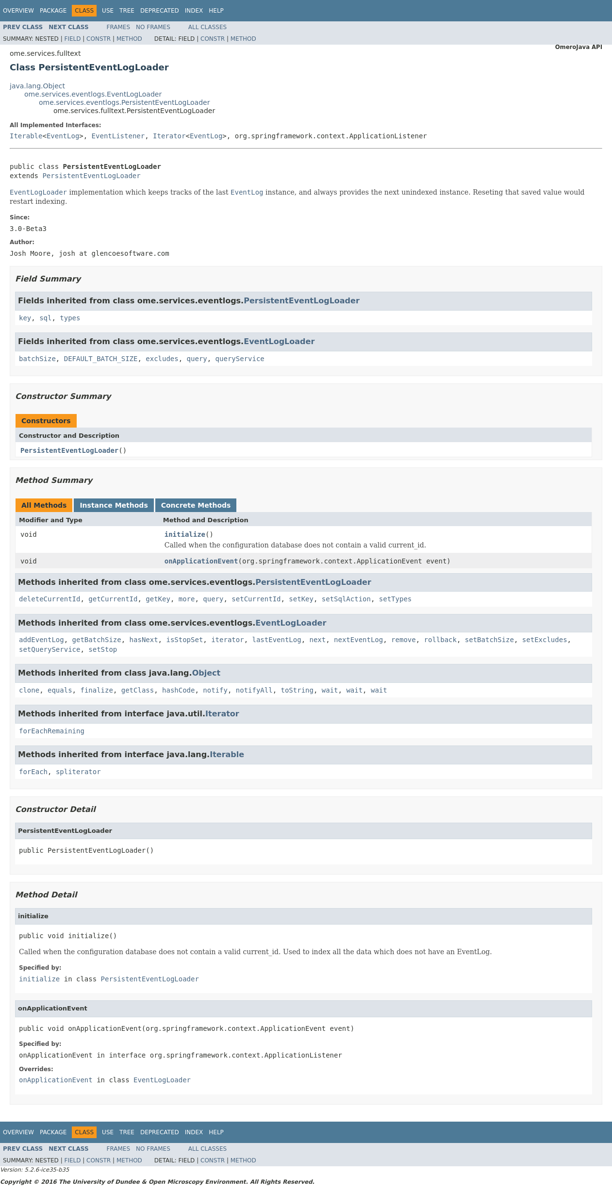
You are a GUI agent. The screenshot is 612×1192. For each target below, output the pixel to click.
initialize (185, 534)
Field (72, 38)
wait (330, 690)
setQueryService (49, 649)
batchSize (37, 359)
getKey (158, 599)
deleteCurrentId (49, 599)
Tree (126, 10)
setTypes (395, 599)
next (318, 640)
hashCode (178, 690)
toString (297, 690)
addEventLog (41, 640)
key (25, 318)
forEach (33, 772)
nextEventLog (358, 640)
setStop (102, 649)
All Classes (207, 27)
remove (403, 640)
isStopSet (184, 640)
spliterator (78, 772)
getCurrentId (112, 599)
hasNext (144, 640)
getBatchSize (96, 640)
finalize (96, 690)
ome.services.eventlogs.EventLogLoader (93, 94)
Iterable (26, 136)
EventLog (63, 136)
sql (45, 318)
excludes (162, 359)
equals (60, 690)
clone (29, 690)
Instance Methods (114, 505)
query (197, 359)
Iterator (169, 136)
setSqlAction (346, 599)
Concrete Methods (196, 505)
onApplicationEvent (201, 561)
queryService (240, 359)
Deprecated (159, 10)
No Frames (153, 27)
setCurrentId (256, 599)
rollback (440, 640)
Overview (18, 10)
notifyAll (254, 690)
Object (206, 673)
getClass (137, 690)
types (70, 318)
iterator (227, 640)
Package (53, 10)
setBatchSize (489, 640)
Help (216, 10)
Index (194, 10)
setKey (301, 599)
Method (129, 38)
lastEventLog (276, 640)
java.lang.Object (37, 86)
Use (108, 10)
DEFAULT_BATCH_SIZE (101, 359)
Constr (98, 38)
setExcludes (544, 640)
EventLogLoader (279, 341)
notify (215, 690)
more (187, 599)
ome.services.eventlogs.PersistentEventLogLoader (124, 102)
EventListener (118, 136)
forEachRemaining (51, 731)
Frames (119, 27)
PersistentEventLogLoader (91, 176)
